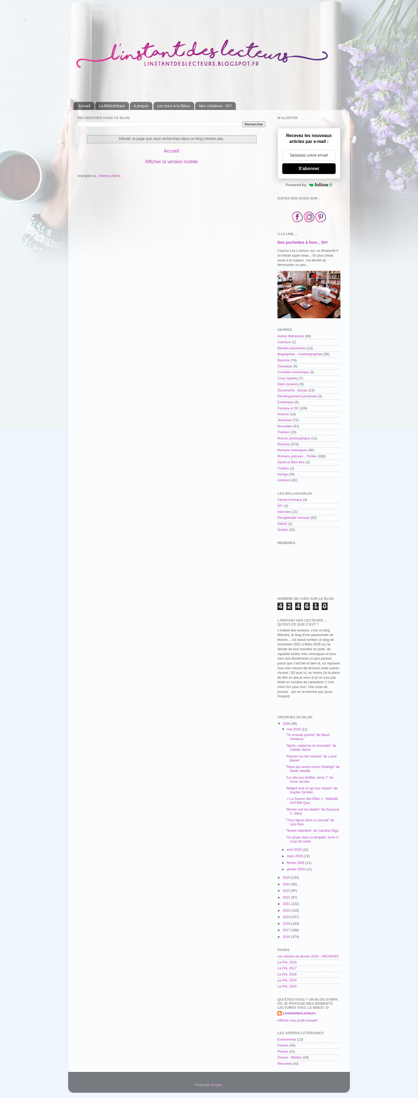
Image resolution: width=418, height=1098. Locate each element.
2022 (287, 897)
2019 (287, 917)
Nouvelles (284, 426)
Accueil (84, 106)
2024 (287, 884)
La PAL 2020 (286, 986)
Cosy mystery (287, 378)
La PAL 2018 (286, 974)
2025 (287, 877)
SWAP (282, 524)
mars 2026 (295, 856)
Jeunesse (284, 420)
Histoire (283, 414)
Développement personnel (297, 396)
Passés (282, 1045)
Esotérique (285, 402)
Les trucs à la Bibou (173, 106)
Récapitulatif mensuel (293, 518)
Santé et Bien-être (291, 462)
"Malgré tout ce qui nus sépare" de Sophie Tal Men (311, 790)
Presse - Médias (289, 1057)
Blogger (216, 1085)
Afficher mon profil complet (297, 1020)
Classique (284, 366)
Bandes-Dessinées (291, 348)
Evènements (286, 1039)
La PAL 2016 (286, 962)
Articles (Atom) (109, 176)
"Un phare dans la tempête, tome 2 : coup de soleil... (313, 839)
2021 (287, 904)
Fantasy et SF (287, 408)
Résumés (284, 1064)
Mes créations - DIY (215, 106)
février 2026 (296, 863)
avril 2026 (294, 850)
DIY (280, 506)
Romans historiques (292, 450)
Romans (283, 444)
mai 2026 (294, 729)
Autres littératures (290, 336)
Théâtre (283, 468)
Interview (284, 512)
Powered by (309, 185)
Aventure (284, 342)
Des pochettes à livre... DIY (302, 242)
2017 (287, 930)
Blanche (283, 360)
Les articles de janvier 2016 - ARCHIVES (308, 956)
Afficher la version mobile (171, 161)
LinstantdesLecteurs (299, 1013)
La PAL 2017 (286, 968)
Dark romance (288, 384)
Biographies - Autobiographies (299, 354)
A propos (141, 106)
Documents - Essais (292, 390)
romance (284, 480)
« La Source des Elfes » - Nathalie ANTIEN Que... (312, 801)
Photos (282, 1051)
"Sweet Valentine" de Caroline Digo (312, 831)
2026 (287, 724)
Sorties (282, 530)
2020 (287, 910)
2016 (287, 937)
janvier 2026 (296, 869)
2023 (287, 891)
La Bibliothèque (112, 106)
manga (282, 474)
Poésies (283, 432)
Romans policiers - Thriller (297, 456)
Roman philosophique (293, 438)
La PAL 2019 (286, 980)
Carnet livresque (289, 500)
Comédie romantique (293, 372)
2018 (287, 924)
